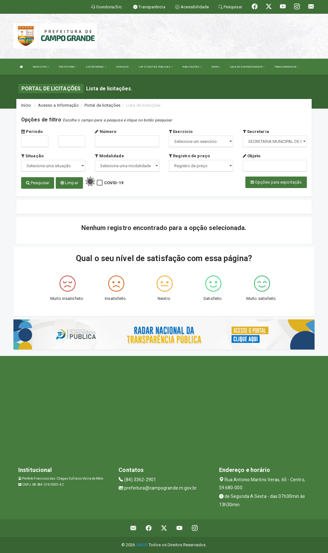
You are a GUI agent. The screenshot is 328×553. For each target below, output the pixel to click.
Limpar (69, 182)
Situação (32, 155)
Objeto (252, 155)
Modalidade (109, 155)
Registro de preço (189, 155)
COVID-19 (114, 182)
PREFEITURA (67, 66)
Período (32, 131)
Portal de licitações (102, 105)
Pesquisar (37, 182)
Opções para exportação (276, 182)
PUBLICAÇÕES (192, 66)
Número (105, 131)
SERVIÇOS (122, 66)
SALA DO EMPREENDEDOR (247, 66)
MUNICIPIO (41, 66)
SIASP (141, 544)
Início (26, 105)
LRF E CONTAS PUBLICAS (156, 66)
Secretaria (256, 131)
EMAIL (215, 66)
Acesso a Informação (58, 105)
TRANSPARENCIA (286, 66)
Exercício (181, 131)
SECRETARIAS (96, 66)
